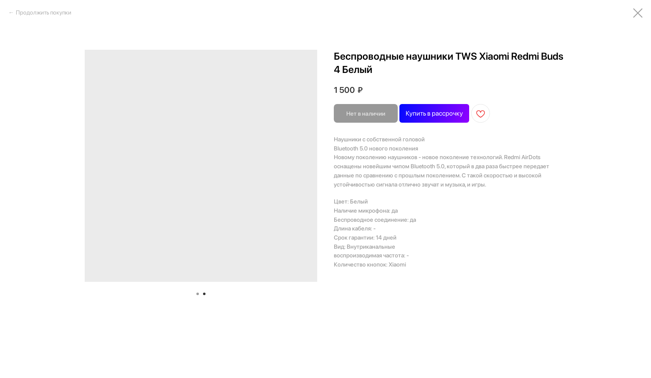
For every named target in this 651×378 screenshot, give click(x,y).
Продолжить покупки (43, 12)
